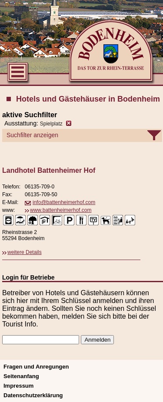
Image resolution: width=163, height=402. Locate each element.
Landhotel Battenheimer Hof (48, 170)
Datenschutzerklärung (33, 395)
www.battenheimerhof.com (60, 210)
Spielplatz (51, 124)
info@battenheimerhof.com (64, 202)
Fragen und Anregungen (36, 366)
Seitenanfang (21, 376)
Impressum (18, 385)
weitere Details (24, 252)
